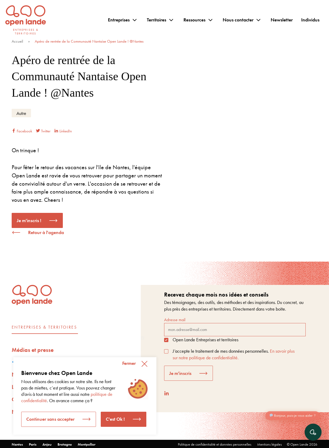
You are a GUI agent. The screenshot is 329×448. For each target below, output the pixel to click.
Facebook (22, 131)
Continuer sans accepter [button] (50, 419)
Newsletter (282, 20)
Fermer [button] (129, 363)
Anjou (47, 444)
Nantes (17, 444)
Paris (33, 444)
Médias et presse (33, 350)
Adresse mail (235, 326)
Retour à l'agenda (46, 232)
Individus (310, 20)
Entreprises (119, 20)
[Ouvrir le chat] (313, 432)
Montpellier (86, 444)
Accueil (17, 41)
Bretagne (65, 444)
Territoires (156, 20)
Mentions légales (269, 444)
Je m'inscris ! (29, 220)
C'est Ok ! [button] (115, 419)
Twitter (43, 131)
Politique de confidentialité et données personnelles (214, 444)
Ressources (194, 20)
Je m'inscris (180, 373)
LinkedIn (63, 131)
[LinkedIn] (166, 393)
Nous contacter (238, 20)
